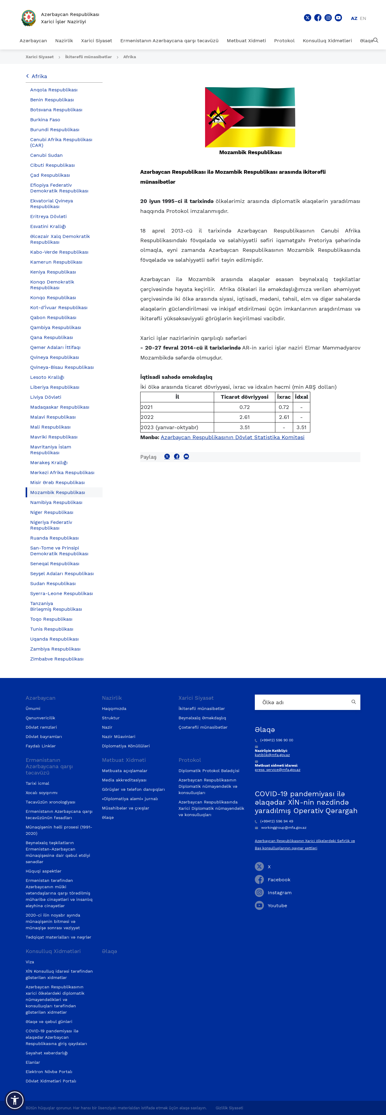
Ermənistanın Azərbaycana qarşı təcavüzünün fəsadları (59, 814)
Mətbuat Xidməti (246, 40)
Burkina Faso (45, 119)
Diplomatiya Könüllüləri (126, 745)
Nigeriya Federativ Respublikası (51, 525)
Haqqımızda (114, 708)
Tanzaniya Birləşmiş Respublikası (56, 606)
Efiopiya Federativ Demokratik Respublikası (59, 188)
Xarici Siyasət (96, 40)
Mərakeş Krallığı (49, 462)
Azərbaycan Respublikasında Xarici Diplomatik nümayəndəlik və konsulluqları (211, 808)
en (363, 18)
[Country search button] (354, 702)
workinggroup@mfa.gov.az (280, 827)
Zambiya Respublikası (55, 649)
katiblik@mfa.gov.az (272, 755)
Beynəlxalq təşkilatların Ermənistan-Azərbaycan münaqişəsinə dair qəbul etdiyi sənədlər (58, 852)
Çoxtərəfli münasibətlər (203, 727)
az (354, 18)
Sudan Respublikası (53, 583)
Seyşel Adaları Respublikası (62, 573)
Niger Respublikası (51, 512)
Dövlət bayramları (44, 736)
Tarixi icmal (37, 783)
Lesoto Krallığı (47, 377)
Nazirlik (64, 40)
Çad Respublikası (50, 175)
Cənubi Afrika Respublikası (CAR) (61, 142)
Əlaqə (366, 40)
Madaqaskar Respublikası (59, 407)
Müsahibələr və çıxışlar (125, 808)
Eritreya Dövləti (48, 216)
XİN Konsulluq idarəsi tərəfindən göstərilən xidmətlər (59, 974)
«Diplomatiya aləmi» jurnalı (130, 798)
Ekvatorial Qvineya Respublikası (51, 203)
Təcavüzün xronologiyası (50, 802)
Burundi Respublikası (54, 129)
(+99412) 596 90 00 (274, 740)
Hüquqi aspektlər (44, 871)
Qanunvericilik (40, 717)
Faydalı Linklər (41, 745)
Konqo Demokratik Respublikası (52, 284)
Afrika (129, 56)
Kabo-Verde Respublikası (59, 252)
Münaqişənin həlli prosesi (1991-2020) (59, 830)
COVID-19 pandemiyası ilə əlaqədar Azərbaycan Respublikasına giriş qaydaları (56, 1037)
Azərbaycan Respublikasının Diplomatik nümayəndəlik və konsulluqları (208, 786)
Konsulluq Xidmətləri (327, 40)
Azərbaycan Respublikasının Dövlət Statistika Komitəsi (233, 437)
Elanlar (33, 1062)
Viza (30, 961)
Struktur (111, 717)
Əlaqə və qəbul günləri (49, 1021)
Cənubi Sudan (46, 155)
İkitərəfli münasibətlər (89, 56)
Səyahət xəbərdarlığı (47, 1052)
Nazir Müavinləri (118, 736)
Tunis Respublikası (51, 629)
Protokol (284, 40)
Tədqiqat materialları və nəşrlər (58, 937)
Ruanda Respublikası (54, 538)
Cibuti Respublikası (52, 165)
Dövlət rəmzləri (41, 727)
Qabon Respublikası (53, 317)
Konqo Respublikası (53, 297)
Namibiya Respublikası (56, 502)
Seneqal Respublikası (54, 563)
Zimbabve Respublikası (57, 659)
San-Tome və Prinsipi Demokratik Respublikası (59, 550)
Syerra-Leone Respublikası (61, 593)
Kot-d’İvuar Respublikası (58, 307)
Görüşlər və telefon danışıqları (133, 789)
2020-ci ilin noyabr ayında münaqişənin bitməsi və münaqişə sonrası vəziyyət (53, 921)
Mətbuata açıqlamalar (124, 770)
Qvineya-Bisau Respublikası (62, 367)
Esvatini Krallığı (48, 226)
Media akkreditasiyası (124, 780)
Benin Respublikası (52, 100)
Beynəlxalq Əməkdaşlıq (202, 717)
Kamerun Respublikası (56, 262)
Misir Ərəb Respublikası (57, 482)
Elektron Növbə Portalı (49, 1071)
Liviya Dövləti (45, 397)
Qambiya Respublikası (55, 327)
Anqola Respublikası (54, 90)
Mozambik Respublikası (57, 492)
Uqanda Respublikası (54, 639)
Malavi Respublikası (53, 417)
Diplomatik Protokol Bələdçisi (209, 770)
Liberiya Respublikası (54, 387)
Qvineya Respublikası (54, 357)
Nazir (107, 727)
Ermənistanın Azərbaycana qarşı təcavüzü (169, 40)
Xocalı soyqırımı (42, 792)
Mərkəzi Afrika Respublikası (62, 472)
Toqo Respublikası (51, 619)
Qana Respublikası (51, 337)
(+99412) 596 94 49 (274, 821)
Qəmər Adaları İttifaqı (55, 347)
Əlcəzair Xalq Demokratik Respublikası (60, 239)
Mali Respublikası (50, 427)
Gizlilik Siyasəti (229, 1108)
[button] (15, 1100)
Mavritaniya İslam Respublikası (50, 449)
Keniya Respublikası (53, 272)
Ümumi (33, 708)
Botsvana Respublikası (56, 109)
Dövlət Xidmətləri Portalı (51, 1081)
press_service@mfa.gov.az (277, 770)
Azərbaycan (33, 40)
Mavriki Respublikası (54, 437)
